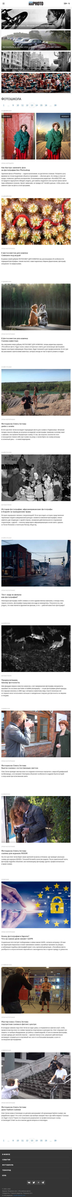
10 (18, 105)
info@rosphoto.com (19, 1195)
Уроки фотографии (8, 248)
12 (27, 105)
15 (41, 105)
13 (32, 105)
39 (55, 105)
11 (22, 105)
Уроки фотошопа (7, 163)
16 (46, 105)
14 (37, 105)
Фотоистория (6, 505)
